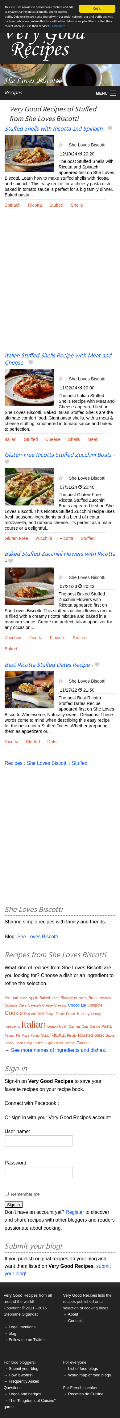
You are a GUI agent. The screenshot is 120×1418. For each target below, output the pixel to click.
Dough (49, 1014)
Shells (77, 205)
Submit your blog (23, 1368)
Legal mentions (22, 1327)
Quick (45, 1035)
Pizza (25, 1035)
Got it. (97, 9)
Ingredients (12, 1026)
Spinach (13, 205)
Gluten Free (16, 538)
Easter (60, 1014)
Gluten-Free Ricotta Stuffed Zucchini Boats (58, 455)
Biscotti (67, 998)
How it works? (21, 1375)
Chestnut (60, 1005)
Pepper (9, 1035)
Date (51, 741)
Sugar (49, 1043)
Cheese (53, 439)
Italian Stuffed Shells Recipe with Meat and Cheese (58, 359)
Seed (19, 1043)
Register (75, 1212)
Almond (11, 997)
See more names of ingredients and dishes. (58, 1050)
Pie (18, 1035)
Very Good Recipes (21, 1295)
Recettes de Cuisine (86, 1394)
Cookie (14, 1013)
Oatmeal (75, 1026)
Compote (94, 1005)
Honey (96, 1014)
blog (12, 1333)
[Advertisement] (60, 285)
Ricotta (35, 205)
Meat (92, 439)
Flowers (57, 637)
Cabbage (11, 1005)
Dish (41, 1014)
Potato (35, 1035)
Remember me (25, 1194)
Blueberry (80, 998)
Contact (75, 1320)
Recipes (13, 93)
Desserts (30, 1014)
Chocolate (77, 1005)
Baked (11, 648)
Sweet (58, 1043)
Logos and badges (25, 1394)
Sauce (110, 1035)
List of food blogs (83, 1368)
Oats (85, 1026)
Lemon (52, 1026)
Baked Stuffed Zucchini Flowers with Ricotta (60, 554)
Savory (9, 1043)
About (73, 1314)
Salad (99, 1035)
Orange (95, 1026)
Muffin (63, 1026)
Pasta (106, 1026)
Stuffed (56, 205)
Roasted (85, 1035)
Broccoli (105, 998)
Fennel (71, 1014)
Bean (56, 998)
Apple (33, 998)
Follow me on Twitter (27, 1339)
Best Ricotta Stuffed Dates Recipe (47, 665)
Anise (23, 998)
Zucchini (43, 538)
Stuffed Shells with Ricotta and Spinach (53, 129)
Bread (93, 998)
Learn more (58, 26)
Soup (28, 1043)
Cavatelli (34, 1005)
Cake (23, 1005)
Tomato (69, 1043)
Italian (10, 439)
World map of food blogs (89, 1375)
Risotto (72, 1035)
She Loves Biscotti (87, 144)
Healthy (83, 1014)
